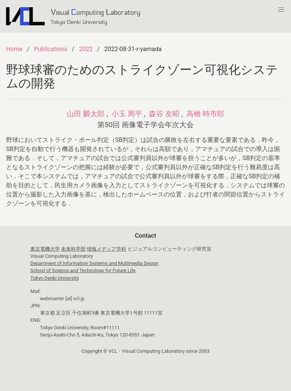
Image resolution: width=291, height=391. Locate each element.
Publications (50, 49)
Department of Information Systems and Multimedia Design (94, 263)
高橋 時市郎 (205, 113)
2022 (85, 49)
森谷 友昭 (164, 113)
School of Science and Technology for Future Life (83, 270)
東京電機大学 (45, 249)
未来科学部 (73, 249)
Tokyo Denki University (54, 278)
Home (14, 49)
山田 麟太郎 (86, 113)
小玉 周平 (126, 113)
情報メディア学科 (106, 249)
